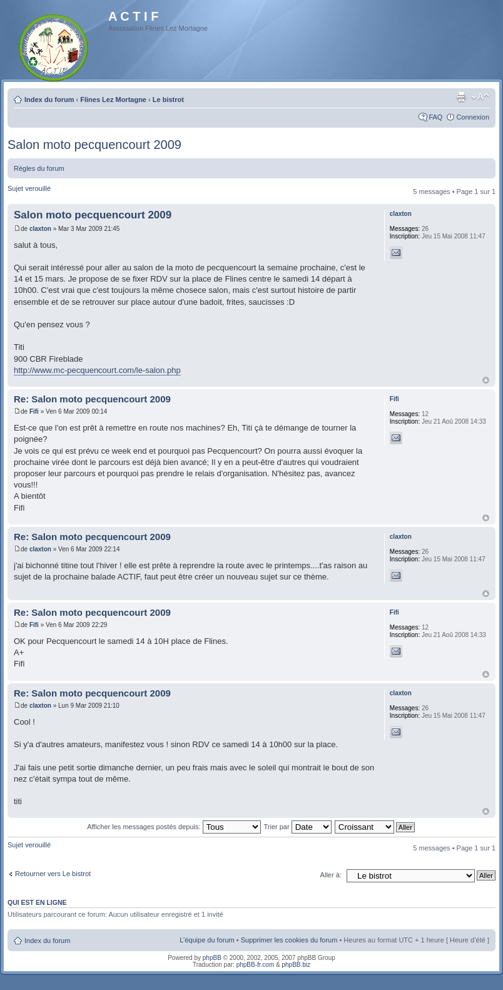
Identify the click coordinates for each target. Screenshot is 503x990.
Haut (485, 380)
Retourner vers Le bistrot (53, 873)
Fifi (34, 411)
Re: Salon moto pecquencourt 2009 (92, 399)
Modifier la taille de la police (480, 97)
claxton (40, 228)
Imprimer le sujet (461, 97)
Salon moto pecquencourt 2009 (94, 144)
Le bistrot (168, 99)
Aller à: (331, 875)
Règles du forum (39, 168)
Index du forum (49, 99)
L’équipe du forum (207, 940)
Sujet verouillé (29, 188)
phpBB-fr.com (255, 964)
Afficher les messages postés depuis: (173, 826)
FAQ (435, 117)
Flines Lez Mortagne (113, 99)
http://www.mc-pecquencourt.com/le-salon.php (97, 370)
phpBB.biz (296, 964)
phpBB (212, 957)
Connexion (472, 117)
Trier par (297, 826)
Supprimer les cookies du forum (289, 940)
